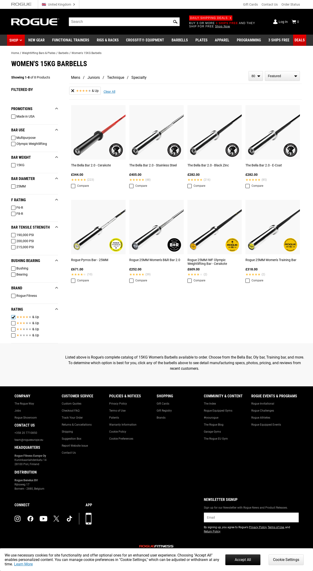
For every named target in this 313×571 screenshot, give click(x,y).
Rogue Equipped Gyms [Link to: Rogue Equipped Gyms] (218, 410)
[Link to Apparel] (222, 40)
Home (15, 53)
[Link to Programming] (248, 40)
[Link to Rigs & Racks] (107, 40)
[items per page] (255, 76)
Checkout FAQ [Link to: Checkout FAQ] (70, 410)
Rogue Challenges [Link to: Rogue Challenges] (262, 410)
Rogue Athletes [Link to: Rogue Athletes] (260, 417)
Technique (115, 77)
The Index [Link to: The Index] (210, 403)
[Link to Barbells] (179, 40)
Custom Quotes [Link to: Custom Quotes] (71, 403)
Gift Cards (250, 4)
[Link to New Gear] (36, 40)
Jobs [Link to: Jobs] (17, 410)
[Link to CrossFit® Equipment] (145, 40)
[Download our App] (88, 518)
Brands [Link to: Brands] (161, 417)
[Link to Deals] (299, 40)
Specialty (139, 77)
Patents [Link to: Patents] (114, 417)
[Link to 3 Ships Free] (279, 40)
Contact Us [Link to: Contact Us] (69, 452)
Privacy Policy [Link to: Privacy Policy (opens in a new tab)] (257, 527)
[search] (124, 21)
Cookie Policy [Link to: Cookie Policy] (117, 431)
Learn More (23, 564)
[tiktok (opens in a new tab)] (69, 518)
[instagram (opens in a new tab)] (17, 518)
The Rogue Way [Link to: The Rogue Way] (24, 403)
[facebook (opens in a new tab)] (30, 518)
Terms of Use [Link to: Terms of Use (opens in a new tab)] (276, 527)
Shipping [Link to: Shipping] (67, 431)
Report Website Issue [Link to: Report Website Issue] (75, 445)
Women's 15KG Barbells (86, 53)
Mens (75, 77)
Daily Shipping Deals (210, 18)
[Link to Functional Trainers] (71, 40)
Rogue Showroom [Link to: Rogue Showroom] (25, 417)
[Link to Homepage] (35, 22)
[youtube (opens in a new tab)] (43, 518)
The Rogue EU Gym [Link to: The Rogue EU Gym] (216, 438)
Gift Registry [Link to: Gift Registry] (164, 410)
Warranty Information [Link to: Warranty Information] (123, 424)
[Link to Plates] (201, 40)
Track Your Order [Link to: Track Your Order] (72, 417)
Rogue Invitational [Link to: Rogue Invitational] (262, 403)
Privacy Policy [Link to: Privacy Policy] (118, 403)
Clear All (109, 91)
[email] (251, 517)
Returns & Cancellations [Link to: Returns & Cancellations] (77, 424)
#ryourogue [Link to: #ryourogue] (211, 417)
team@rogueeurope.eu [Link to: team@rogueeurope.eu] (28, 440)
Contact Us (270, 4)
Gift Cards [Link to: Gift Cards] (163, 403)
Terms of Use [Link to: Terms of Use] (117, 410)
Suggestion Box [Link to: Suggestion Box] (71, 438)
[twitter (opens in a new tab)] (56, 518)
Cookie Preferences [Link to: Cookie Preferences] (121, 438)
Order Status (290, 4)
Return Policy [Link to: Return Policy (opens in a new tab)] (212, 531)
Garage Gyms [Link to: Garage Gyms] (212, 431)
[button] (175, 21)
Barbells (63, 53)
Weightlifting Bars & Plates (38, 53)
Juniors (93, 77)
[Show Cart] (295, 22)
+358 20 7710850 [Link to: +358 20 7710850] (25, 433)
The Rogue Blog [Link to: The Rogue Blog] (213, 424)
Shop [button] (13, 40)
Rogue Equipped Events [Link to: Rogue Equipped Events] (266, 424)
